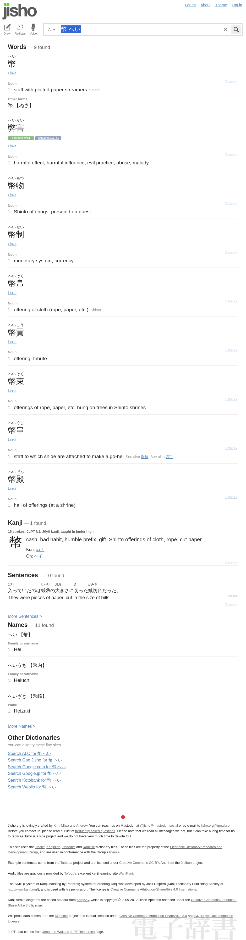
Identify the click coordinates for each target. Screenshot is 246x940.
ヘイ (38, 556)
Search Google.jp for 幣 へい (34, 773)
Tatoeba (232, 595)
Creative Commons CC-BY (139, 863)
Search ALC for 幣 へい (29, 753)
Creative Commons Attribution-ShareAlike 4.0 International (154, 889)
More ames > (21, 726)
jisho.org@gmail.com (216, 825)
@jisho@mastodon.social (159, 825)
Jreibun (186, 863)
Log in (237, 5)
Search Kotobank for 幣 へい (34, 780)
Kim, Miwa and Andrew (70, 825)
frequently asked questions (95, 831)
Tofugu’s (70, 873)
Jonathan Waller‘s (55, 932)
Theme (221, 5)
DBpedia (61, 916)
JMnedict (68, 847)
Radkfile (89, 847)
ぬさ (40, 549)
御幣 (144, 457)
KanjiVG (82, 900)
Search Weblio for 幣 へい (32, 787)
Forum (190, 5)
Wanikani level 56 (48, 138)
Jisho (19, 11)
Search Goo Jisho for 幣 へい (35, 760)
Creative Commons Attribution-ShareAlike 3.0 (153, 916)
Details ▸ (231, 82)
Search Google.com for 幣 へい (37, 767)
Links (12, 73)
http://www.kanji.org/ (23, 889)
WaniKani (126, 873)
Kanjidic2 (53, 847)
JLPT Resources (82, 932)
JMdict (40, 847)
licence (114, 852)
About (206, 5)
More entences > (25, 616)
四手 (169, 457)
